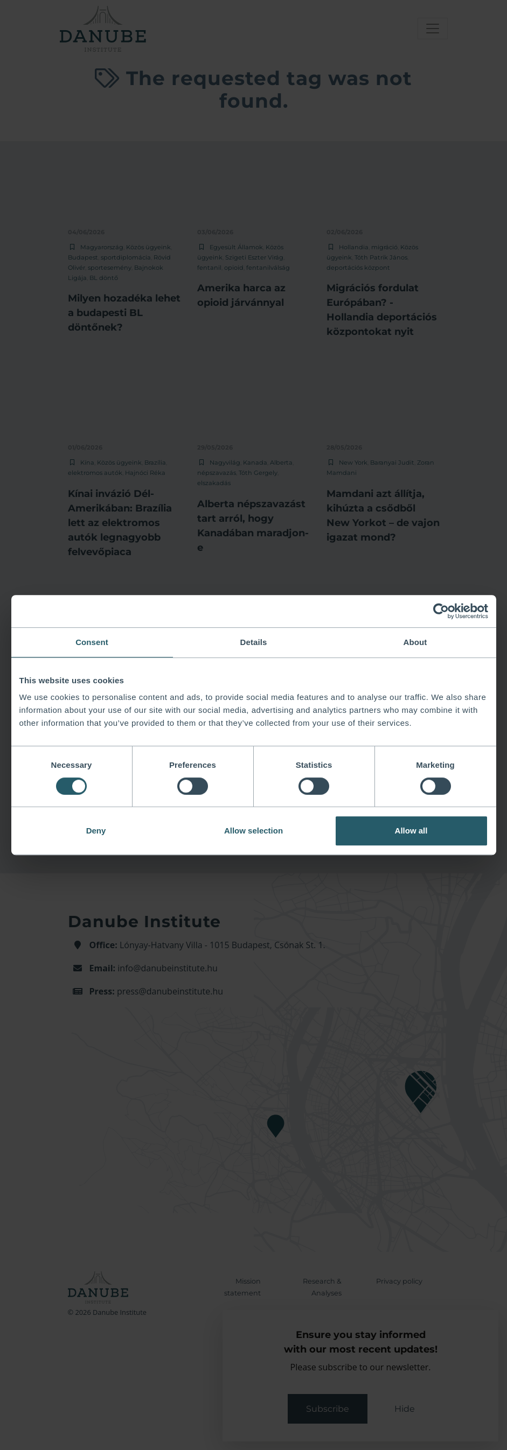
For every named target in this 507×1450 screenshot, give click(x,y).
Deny (96, 830)
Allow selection (253, 830)
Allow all (411, 830)
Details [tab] (253, 642)
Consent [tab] (91, 642)
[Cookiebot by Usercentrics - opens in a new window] (441, 611)
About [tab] (415, 642)
